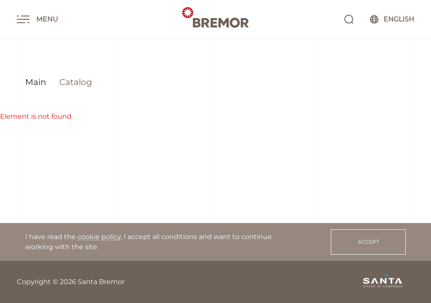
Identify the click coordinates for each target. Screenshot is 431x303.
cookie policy (99, 279)
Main (35, 82)
